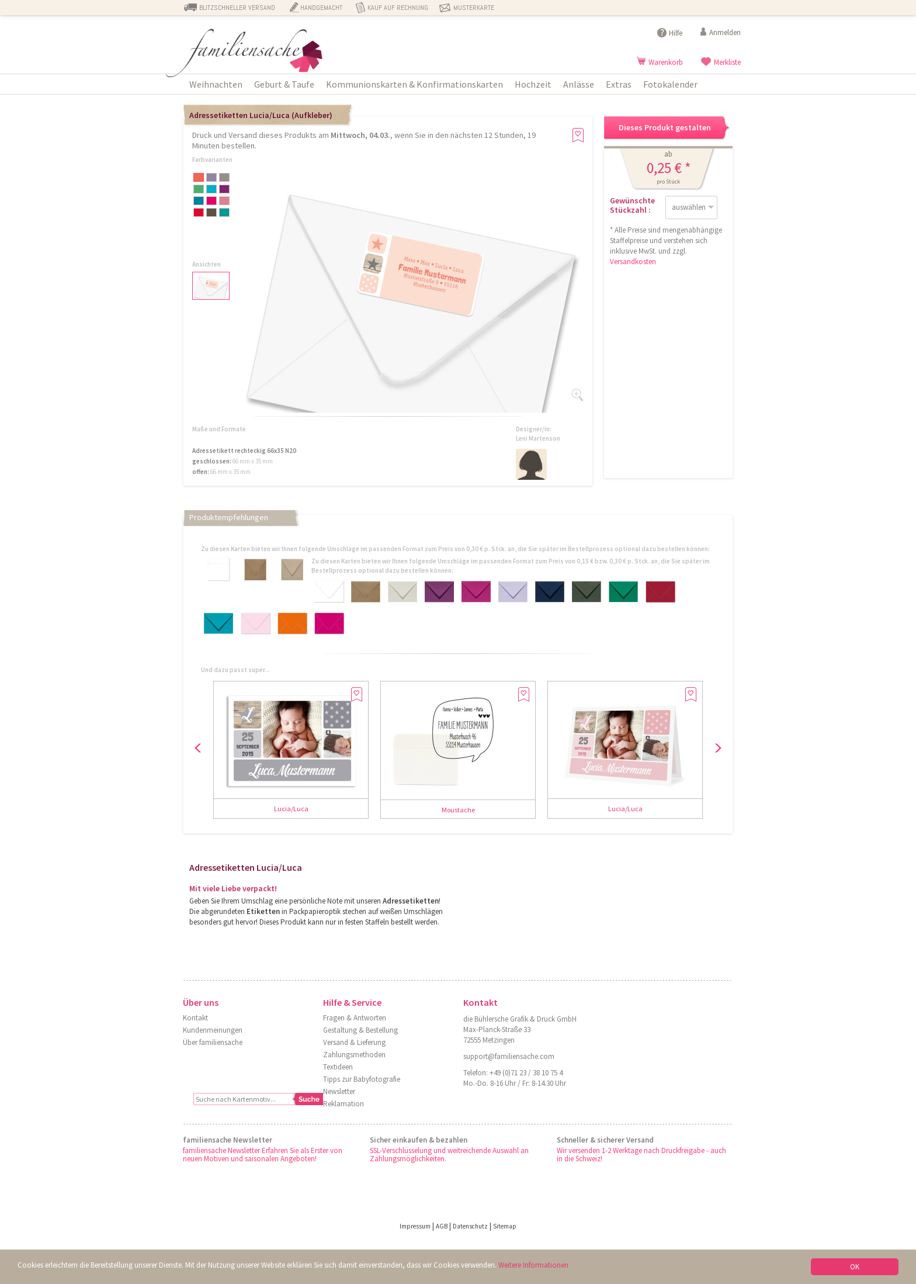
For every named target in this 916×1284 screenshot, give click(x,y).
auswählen (689, 207)
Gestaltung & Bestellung (360, 1030)
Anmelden (725, 32)
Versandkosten (633, 262)
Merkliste (727, 62)
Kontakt (195, 1018)
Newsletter (339, 1091)
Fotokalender (670, 84)
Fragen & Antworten (354, 1018)
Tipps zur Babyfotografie (361, 1079)
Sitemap (504, 1226)
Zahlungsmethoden (354, 1055)
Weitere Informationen (533, 1266)
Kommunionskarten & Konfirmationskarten (414, 84)
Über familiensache (212, 1042)
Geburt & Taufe (284, 84)
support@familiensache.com (508, 1056)
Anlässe (578, 84)
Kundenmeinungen (212, 1030)
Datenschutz (470, 1226)
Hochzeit (533, 84)
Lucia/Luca (291, 808)
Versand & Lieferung (354, 1042)
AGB (441, 1226)
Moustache (458, 809)
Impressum (415, 1226)
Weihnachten (215, 84)
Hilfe (675, 33)
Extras (619, 84)
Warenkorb (665, 62)
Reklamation (343, 1104)
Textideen (338, 1067)
